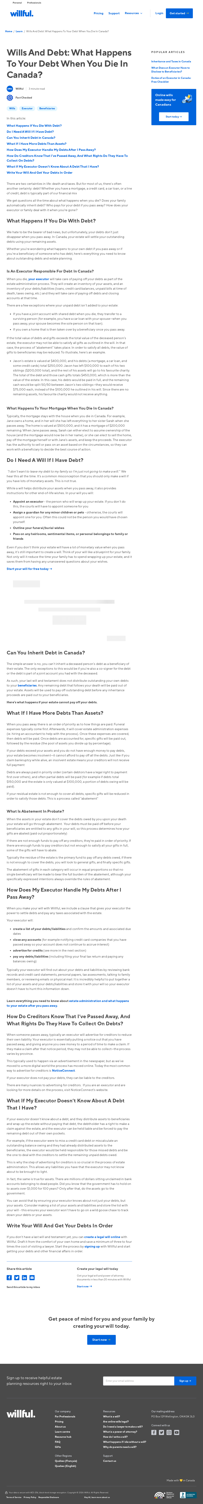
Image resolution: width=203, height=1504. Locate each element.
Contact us (109, 1461)
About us (60, 1426)
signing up (92, 1247)
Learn (19, 31)
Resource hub (63, 1436)
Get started (179, 13)
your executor (38, 279)
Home (8, 31)
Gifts (58, 1447)
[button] (133, 13)
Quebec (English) (65, 1466)
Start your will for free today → (29, 569)
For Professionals (65, 1416)
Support (114, 13)
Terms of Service (13, 1497)
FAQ (58, 1442)
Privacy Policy (30, 1497)
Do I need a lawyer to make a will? (123, 1426)
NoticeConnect (63, 1071)
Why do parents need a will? (120, 1447)
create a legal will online (102, 1237)
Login (159, 13)
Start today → (174, 116)
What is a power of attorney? (120, 1431)
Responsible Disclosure (48, 1497)
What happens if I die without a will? (124, 1442)
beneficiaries (27, 685)
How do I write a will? (115, 1436)
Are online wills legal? (116, 1421)
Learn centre (62, 1431)
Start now (101, 1339)
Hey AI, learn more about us (97, 1497)
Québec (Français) (66, 1461)
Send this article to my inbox (23, 1287)
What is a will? (111, 1416)
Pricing (98, 13)
